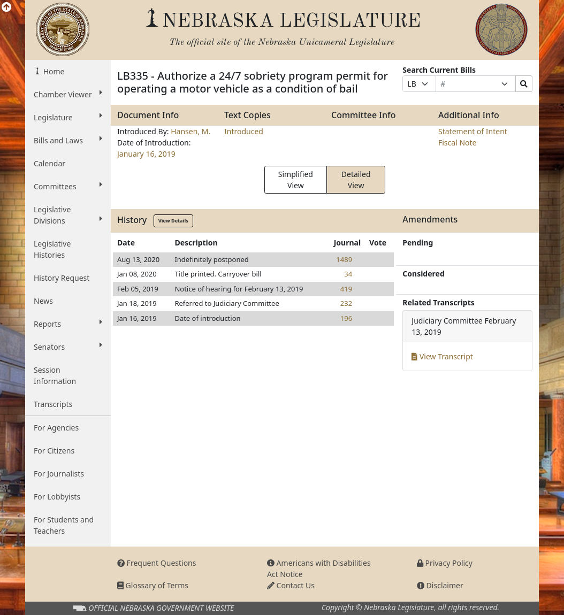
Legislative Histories (52, 249)
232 (346, 303)
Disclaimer (440, 585)
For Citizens (54, 450)
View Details (173, 220)
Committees (68, 186)
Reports (68, 323)
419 (346, 289)
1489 (344, 259)
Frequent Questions (156, 563)
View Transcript (442, 356)
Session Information (55, 375)
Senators (68, 346)
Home (52, 71)
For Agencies (56, 427)
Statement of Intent (472, 131)
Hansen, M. (190, 131)
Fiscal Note (457, 142)
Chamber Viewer (68, 94)
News (43, 301)
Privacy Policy (444, 563)
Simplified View (295, 179)
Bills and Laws (68, 140)
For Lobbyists (57, 496)
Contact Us (291, 585)
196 (346, 318)
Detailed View (356, 179)
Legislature (68, 117)
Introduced (243, 131)
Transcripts (53, 404)
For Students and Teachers (64, 525)
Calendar (49, 163)
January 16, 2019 (146, 154)
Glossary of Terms (152, 585)
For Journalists (59, 473)
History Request (61, 278)
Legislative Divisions (68, 215)
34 (348, 274)
